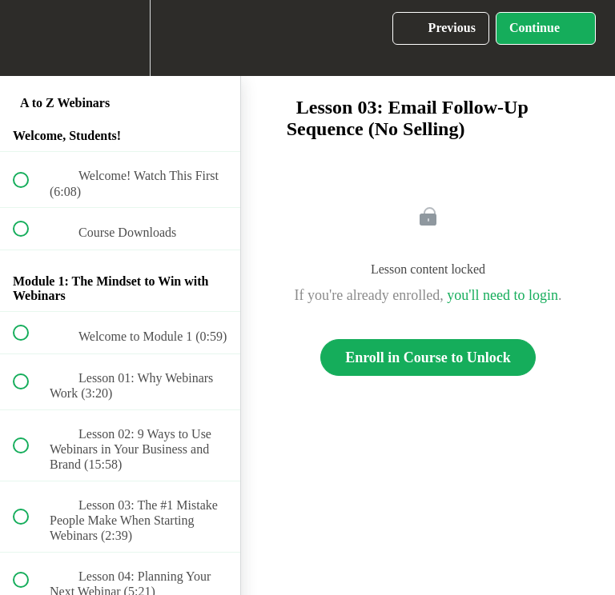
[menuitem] (120, 38)
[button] (29, 38)
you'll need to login (502, 295)
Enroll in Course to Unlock (428, 357)
